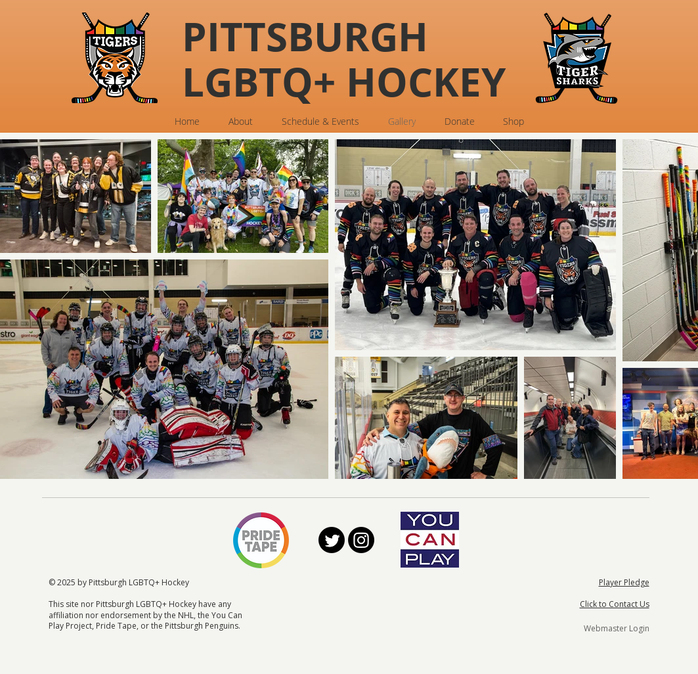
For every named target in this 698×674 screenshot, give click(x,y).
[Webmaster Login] (616, 628)
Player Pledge (624, 582)
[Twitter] (331, 540)
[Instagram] (361, 540)
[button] (240, 121)
